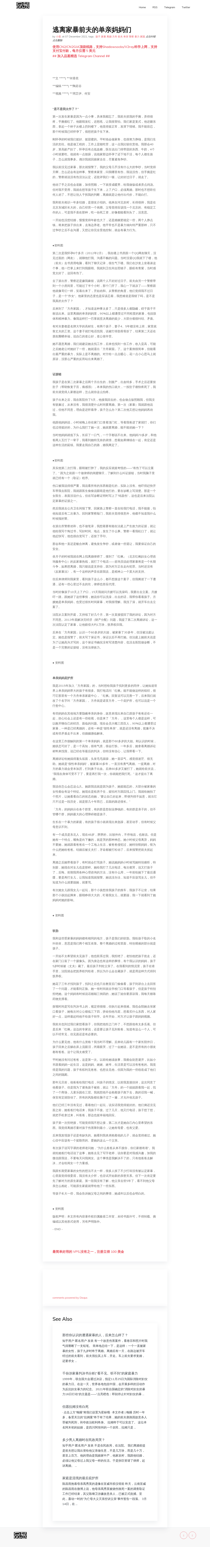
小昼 (58, 36)
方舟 (114, 36)
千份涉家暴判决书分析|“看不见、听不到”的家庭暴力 (100, 1373)
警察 (131, 36)
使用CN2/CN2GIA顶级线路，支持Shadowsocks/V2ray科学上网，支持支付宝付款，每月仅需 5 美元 (104, 49)
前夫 (120, 36)
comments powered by (69, 1297)
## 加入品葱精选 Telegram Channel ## (81, 56)
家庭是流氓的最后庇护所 (80, 1478)
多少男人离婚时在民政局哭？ (83, 1440)
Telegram (169, 7)
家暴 (103, 36)
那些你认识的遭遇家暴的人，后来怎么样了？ (95, 1335)
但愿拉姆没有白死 (75, 1406)
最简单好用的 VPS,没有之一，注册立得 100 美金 (88, 1252)
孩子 (97, 36)
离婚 (109, 36)
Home (142, 7)
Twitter (186, 7)
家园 (142, 36)
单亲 (125, 36)
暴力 (137, 36)
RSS (155, 7)
